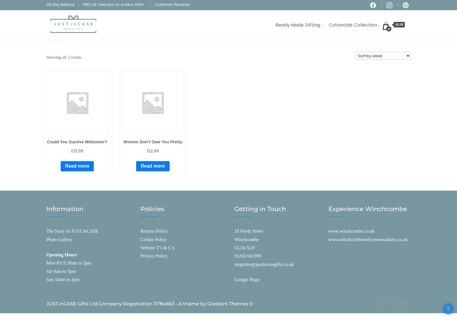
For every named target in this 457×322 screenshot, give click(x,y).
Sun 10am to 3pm (62, 279)
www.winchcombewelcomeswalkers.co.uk (368, 239)
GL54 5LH (244, 247)
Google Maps (247, 279)
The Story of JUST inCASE (72, 231)
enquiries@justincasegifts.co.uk (264, 264)
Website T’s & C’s (157, 247)
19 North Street (248, 231)
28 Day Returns (60, 4)
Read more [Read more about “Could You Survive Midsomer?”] (77, 165)
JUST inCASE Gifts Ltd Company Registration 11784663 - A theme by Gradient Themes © (149, 304)
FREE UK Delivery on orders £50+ (114, 4)
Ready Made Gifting (297, 25)
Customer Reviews (172, 4)
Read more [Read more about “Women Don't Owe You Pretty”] (153, 165)
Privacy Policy (154, 255)
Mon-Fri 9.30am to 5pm (69, 262)
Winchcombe (246, 239)
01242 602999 (247, 255)
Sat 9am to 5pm (61, 271)
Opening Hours (61, 254)
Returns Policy (154, 231)
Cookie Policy (153, 239)
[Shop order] (383, 56)
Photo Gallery (59, 239)
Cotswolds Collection (353, 25)
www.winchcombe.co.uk (351, 231)
